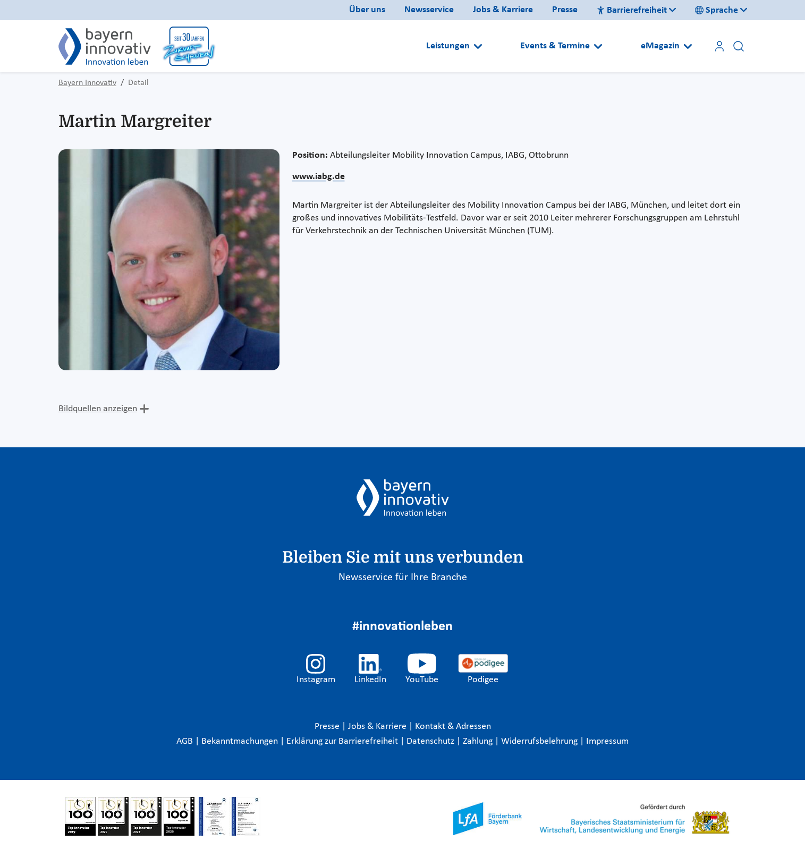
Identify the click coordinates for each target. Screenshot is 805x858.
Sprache (716, 10)
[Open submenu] (478, 46)
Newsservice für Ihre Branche (402, 577)
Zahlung (479, 741)
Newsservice (429, 10)
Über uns (367, 10)
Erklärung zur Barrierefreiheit (343, 741)
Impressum (607, 741)
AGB (185, 741)
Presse (565, 10)
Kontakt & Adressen (453, 726)
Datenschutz (431, 741)
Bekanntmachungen (240, 741)
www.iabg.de (318, 177)
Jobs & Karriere (503, 10)
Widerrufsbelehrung (540, 741)
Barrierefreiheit (632, 10)
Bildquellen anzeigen (97, 409)
